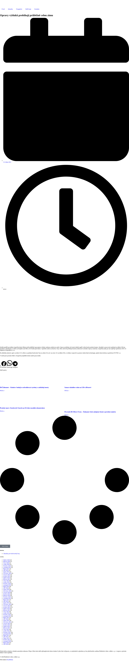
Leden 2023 (6, 613)
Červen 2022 (6, 623)
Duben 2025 (6, 577)
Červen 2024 (6, 592)
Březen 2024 (6, 595)
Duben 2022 (6, 626)
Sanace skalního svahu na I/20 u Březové (77, 387)
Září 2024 (5, 588)
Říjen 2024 (6, 586)
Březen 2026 (6, 561)
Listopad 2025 (7, 567)
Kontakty (36, 9)
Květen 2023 (6, 607)
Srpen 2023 (6, 602)
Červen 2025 (6, 574)
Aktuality (10, 9)
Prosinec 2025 (7, 566)
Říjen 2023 (6, 600)
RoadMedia (10, 659)
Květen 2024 (6, 594)
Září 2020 (5, 644)
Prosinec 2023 (7, 597)
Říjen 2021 (6, 635)
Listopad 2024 (7, 585)
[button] (0, 366)
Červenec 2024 (7, 591)
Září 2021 (5, 636)
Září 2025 (5, 570)
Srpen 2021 (6, 638)
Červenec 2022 (7, 622)
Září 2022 (5, 619)
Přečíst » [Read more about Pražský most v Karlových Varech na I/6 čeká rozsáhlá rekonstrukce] (2, 411)
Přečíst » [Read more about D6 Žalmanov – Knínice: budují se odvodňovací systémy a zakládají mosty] (2, 390)
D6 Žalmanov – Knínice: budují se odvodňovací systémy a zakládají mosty (24, 387)
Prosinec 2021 (7, 632)
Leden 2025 (6, 582)
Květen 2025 (6, 576)
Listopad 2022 (7, 616)
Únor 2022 (6, 629)
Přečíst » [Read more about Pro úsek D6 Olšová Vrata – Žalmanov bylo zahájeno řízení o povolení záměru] (66, 415)
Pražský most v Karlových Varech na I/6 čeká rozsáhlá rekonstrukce (22, 408)
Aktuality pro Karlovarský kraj (11, 553)
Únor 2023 (6, 611)
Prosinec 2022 (7, 614)
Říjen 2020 (6, 642)
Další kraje (28, 9)
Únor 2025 (6, 580)
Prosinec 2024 (7, 583)
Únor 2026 (6, 563)
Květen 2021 (6, 639)
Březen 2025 (6, 579)
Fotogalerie (19, 9)
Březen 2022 (6, 628)
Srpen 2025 (6, 571)
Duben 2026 (6, 560)
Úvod (3, 9)
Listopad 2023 (7, 598)
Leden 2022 (6, 631)
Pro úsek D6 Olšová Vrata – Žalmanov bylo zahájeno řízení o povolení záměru (90, 412)
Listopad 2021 (7, 633)
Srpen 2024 (6, 589)
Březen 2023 (6, 610)
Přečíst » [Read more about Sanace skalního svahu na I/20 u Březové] (66, 390)
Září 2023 (5, 601)
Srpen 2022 (6, 620)
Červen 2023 (6, 605)
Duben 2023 (6, 608)
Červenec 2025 (7, 573)
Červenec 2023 (7, 604)
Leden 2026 (6, 564)
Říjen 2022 (6, 617)
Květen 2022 (6, 625)
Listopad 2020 (7, 641)
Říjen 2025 (6, 569)
